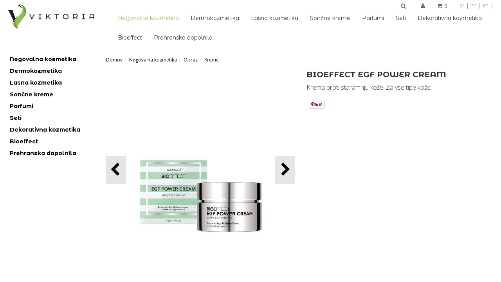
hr (473, 5)
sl (462, 5)
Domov (114, 59)
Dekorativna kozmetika (450, 18)
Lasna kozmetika (274, 18)
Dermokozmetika (215, 18)
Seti (401, 18)
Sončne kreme (330, 18)
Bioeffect (130, 37)
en (485, 5)
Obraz (191, 59)
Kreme (211, 59)
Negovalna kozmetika (148, 18)
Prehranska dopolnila (183, 37)
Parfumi (373, 18)
